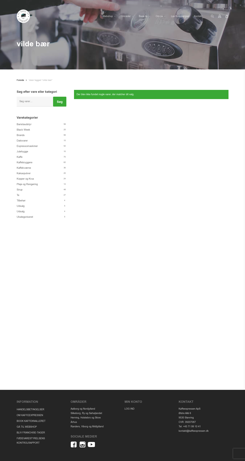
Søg (60, 102)
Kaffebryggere (24, 162)
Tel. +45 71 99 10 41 (190, 426)
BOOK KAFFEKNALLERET (31, 421)
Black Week (23, 129)
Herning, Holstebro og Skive (86, 417)
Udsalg (20, 206)
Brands (21, 135)
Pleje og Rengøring (27, 184)
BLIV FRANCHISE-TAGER (31, 432)
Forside (20, 80)
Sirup (19, 189)
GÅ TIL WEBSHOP (27, 426)
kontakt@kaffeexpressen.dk (194, 431)
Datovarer (22, 140)
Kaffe (19, 157)
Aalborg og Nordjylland (83, 408)
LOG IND (129, 408)
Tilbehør (21, 200)
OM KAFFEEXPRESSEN (30, 415)
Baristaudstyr (24, 124)
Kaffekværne (24, 168)
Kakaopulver (24, 173)
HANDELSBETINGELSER (30, 409)
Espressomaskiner (27, 146)
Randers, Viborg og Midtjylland (87, 426)
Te (18, 195)
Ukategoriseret (25, 217)
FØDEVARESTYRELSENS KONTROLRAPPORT (31, 440)
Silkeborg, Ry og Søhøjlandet (86, 413)
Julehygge (22, 151)
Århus (74, 422)
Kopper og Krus (25, 178)
